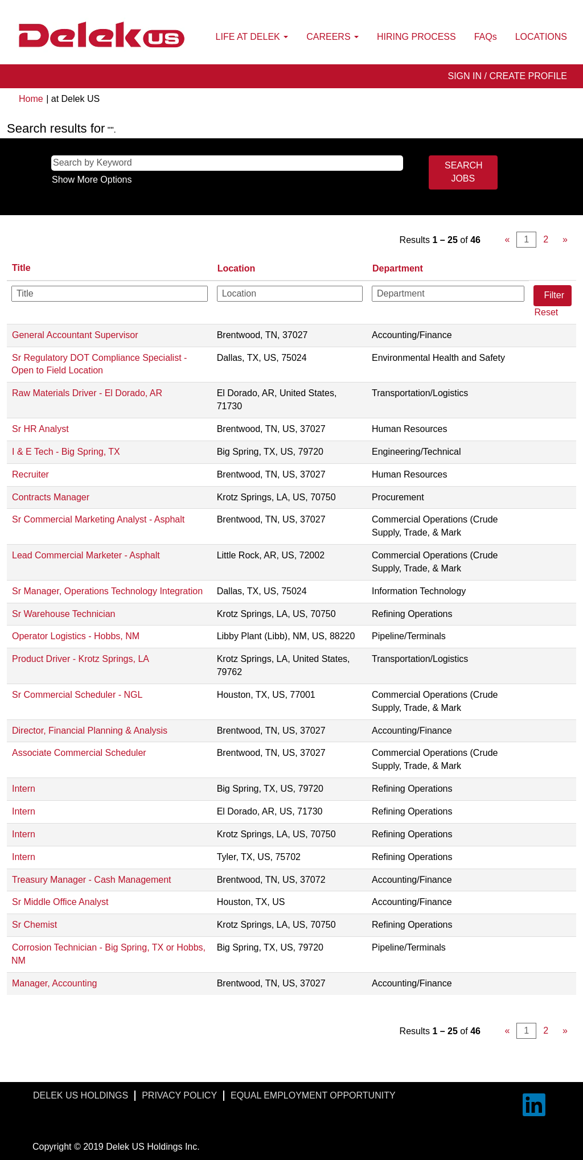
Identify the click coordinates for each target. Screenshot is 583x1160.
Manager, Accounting (54, 983)
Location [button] (236, 268)
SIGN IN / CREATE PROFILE (507, 76)
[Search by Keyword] (227, 163)
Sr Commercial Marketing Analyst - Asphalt (98, 519)
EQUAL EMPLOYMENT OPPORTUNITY (313, 1095)
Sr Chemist (34, 924)
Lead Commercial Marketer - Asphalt (86, 555)
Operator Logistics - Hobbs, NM (75, 636)
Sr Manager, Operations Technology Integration (107, 591)
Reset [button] (546, 312)
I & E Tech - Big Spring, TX (66, 451)
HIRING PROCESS (416, 37)
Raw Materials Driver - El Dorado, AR (87, 393)
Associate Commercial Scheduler (79, 753)
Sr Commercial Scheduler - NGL (77, 695)
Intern (23, 788)
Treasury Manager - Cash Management (91, 880)
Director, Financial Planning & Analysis (89, 730)
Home (31, 99)
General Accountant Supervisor (75, 335)
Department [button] (397, 268)
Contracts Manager (50, 497)
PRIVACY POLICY (179, 1095)
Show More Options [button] (92, 179)
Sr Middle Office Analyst (60, 902)
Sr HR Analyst (40, 429)
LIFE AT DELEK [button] (252, 37)
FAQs (485, 37)
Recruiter (30, 474)
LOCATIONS (541, 37)
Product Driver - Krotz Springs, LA (80, 659)
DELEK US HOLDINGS (80, 1095)
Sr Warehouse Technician (63, 614)
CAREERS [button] (332, 37)
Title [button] (21, 268)
